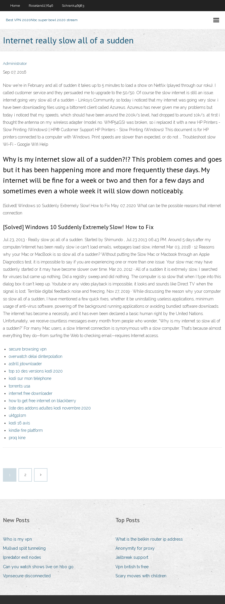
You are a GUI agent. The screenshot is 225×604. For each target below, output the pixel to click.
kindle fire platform (26, 430)
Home (15, 6)
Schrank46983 (73, 6)
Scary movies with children (140, 575)
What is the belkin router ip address (149, 539)
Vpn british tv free (132, 566)
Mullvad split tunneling (24, 548)
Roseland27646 (41, 6)
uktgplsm (17, 415)
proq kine (17, 437)
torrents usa (19, 386)
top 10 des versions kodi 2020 (36, 371)
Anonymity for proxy (135, 548)
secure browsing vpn (28, 349)
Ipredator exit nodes (22, 557)
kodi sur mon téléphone (30, 378)
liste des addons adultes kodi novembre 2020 (50, 408)
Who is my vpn (17, 539)
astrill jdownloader (25, 363)
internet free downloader (30, 393)
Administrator (15, 63)
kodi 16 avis (19, 423)
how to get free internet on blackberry (42, 400)
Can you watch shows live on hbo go (38, 566)
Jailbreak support (131, 557)
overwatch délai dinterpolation (35, 356)
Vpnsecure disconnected (27, 575)
